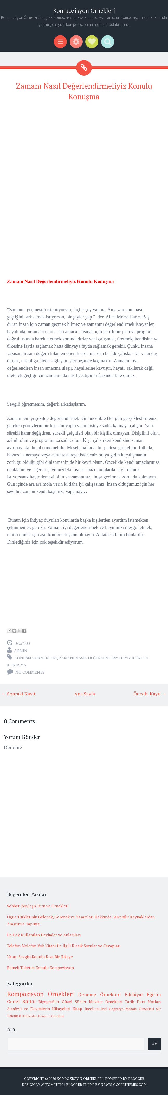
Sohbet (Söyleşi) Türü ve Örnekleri (37, 906)
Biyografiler (48, 1001)
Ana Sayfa (84, 693)
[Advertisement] (84, 143)
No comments (29, 672)
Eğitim (154, 994)
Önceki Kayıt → (150, 693)
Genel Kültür (21, 1001)
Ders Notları (149, 1001)
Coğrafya (116, 1009)
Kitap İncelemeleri (90, 1008)
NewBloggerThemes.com (123, 1084)
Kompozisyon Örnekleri (84, 11)
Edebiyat (134, 994)
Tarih (129, 1001)
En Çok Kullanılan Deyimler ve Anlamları (44, 934)
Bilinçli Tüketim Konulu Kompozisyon (40, 967)
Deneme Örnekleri (99, 994)
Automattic (52, 1084)
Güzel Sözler (74, 1001)
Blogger (136, 1078)
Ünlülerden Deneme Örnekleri (43, 1016)
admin (20, 650)
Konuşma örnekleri (36, 657)
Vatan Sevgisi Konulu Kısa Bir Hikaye (40, 956)
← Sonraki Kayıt (18, 693)
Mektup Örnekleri (105, 1001)
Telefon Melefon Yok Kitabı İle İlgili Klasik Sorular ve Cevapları (64, 945)
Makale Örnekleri (139, 1009)
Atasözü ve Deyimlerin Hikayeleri (38, 1008)
